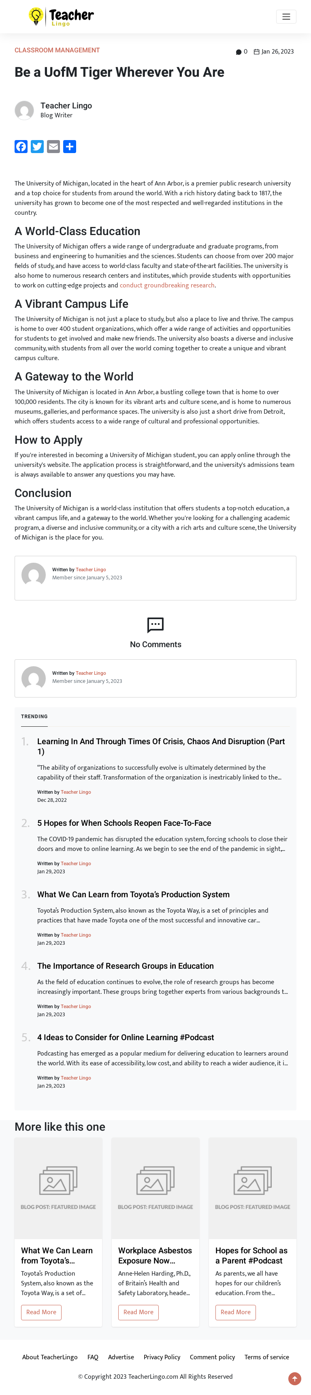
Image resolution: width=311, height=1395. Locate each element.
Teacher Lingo (91, 569)
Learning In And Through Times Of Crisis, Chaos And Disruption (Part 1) (161, 747)
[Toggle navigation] (286, 17)
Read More (41, 1312)
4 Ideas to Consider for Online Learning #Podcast (125, 1037)
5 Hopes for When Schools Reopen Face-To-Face (124, 823)
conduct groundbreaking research (167, 285)
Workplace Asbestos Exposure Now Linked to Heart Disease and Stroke (155, 1256)
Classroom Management (57, 50)
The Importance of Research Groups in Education (125, 966)
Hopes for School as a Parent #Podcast (251, 1256)
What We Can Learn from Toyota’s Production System (133, 894)
